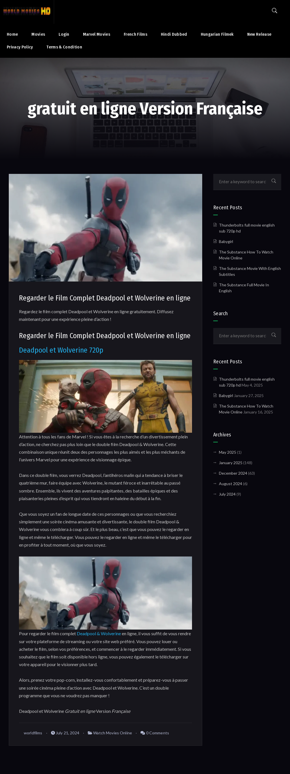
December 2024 (233, 473)
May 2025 (227, 452)
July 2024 (227, 494)
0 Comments (154, 732)
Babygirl (226, 241)
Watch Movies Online (112, 732)
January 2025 (230, 462)
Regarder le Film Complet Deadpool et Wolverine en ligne (105, 298)
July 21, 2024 (65, 732)
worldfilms (30, 732)
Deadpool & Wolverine (99, 633)
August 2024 (230, 483)
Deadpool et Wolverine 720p (61, 350)
